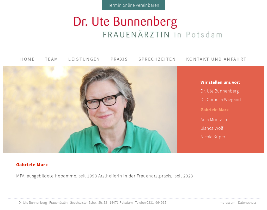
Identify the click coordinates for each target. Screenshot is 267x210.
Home (27, 59)
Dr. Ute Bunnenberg (220, 91)
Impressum (227, 202)
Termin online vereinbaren (133, 5)
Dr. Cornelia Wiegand (221, 99)
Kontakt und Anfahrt (216, 59)
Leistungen (84, 59)
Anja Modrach (214, 119)
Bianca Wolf (212, 128)
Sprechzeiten (157, 59)
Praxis (119, 59)
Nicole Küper (213, 137)
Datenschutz (247, 202)
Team (51, 59)
